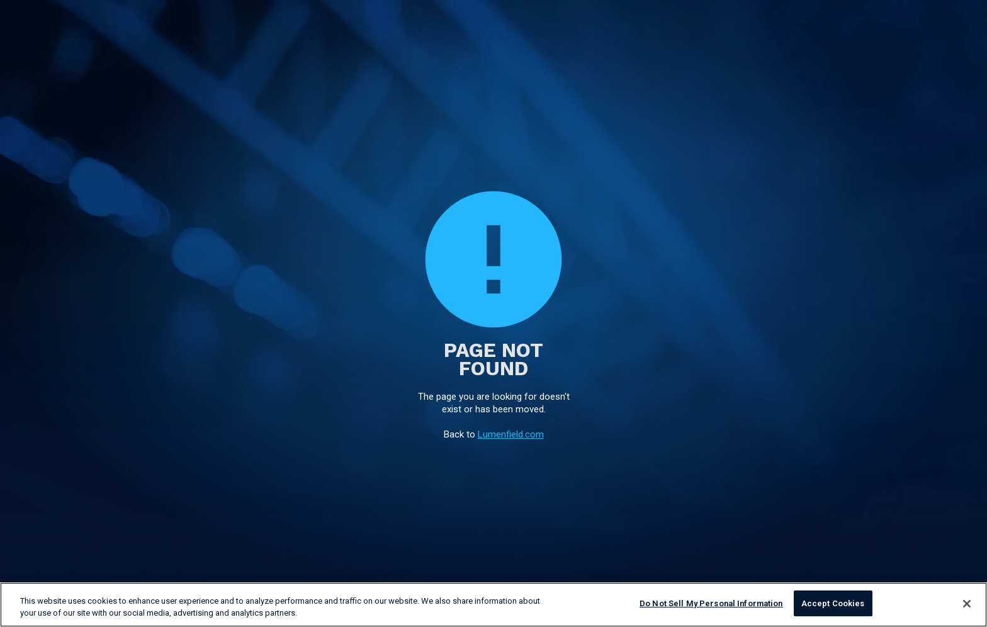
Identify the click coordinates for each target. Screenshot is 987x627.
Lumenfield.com (511, 434)
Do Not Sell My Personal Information (711, 604)
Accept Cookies (833, 604)
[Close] (967, 604)
